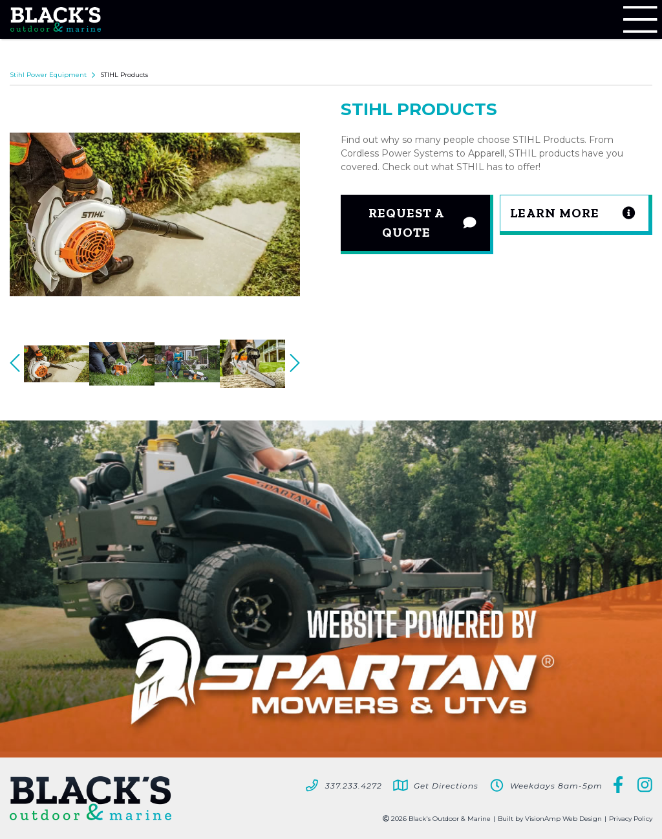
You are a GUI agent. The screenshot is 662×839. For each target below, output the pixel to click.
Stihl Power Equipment (48, 75)
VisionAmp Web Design (563, 818)
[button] (576, 215)
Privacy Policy (630, 818)
